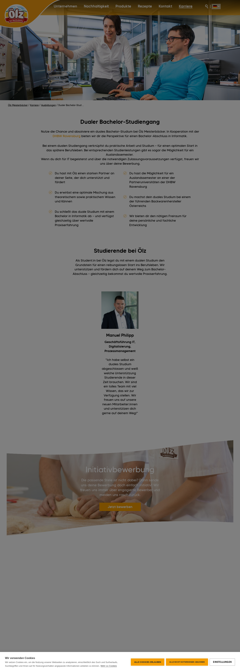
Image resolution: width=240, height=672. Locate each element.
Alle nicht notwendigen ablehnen (187, 662)
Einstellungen (222, 662)
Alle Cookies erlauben (147, 662)
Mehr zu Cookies (109, 666)
